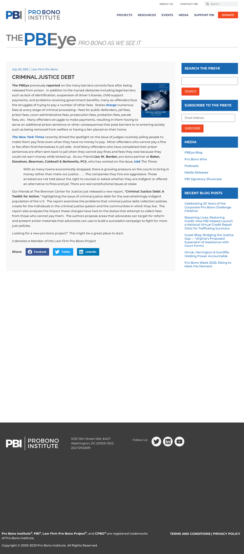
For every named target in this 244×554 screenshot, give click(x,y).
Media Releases (196, 172)
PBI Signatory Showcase (203, 179)
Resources (147, 15)
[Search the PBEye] (209, 81)
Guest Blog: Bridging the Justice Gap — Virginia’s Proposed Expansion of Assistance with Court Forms (209, 240)
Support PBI (204, 15)
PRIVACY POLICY (226, 534)
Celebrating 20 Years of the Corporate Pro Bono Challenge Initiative (208, 207)
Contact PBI (189, 3)
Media (183, 15)
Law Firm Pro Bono (44, 69)
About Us (166, 3)
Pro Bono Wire (196, 159)
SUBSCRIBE (192, 128)
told (137, 161)
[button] (37, 252)
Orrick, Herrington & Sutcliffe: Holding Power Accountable (207, 254)
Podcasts (192, 166)
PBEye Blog (193, 152)
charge (111, 105)
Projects (124, 15)
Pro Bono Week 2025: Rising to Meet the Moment (208, 264)
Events (167, 15)
